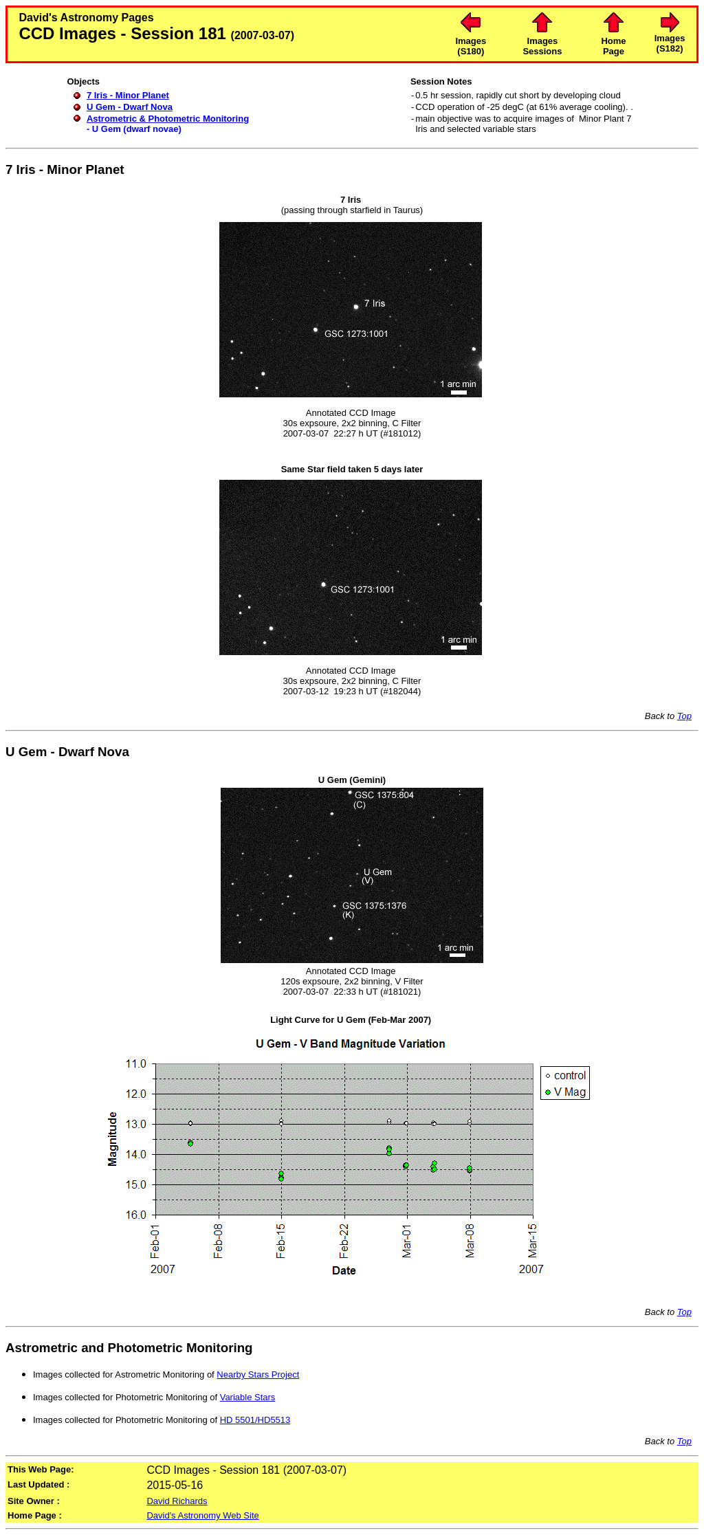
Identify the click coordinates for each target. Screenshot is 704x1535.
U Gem (26, 751)
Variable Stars (248, 1397)
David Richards (176, 1501)
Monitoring (219, 1347)
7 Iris (21, 169)
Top (684, 716)
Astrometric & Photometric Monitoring (168, 118)
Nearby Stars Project (258, 1374)
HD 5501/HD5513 (255, 1420)
